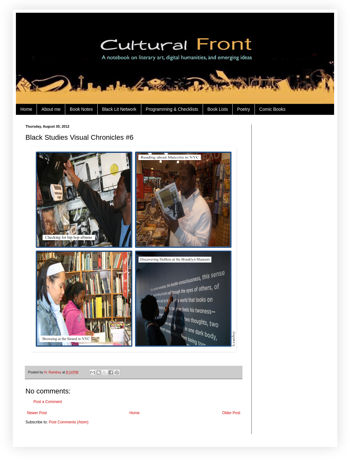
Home (26, 109)
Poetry (243, 109)
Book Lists (217, 109)
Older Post (231, 413)
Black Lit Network (119, 109)
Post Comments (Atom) (68, 422)
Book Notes (81, 109)
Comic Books (272, 109)
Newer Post (37, 413)
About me (50, 109)
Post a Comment (47, 402)
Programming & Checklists (172, 109)
